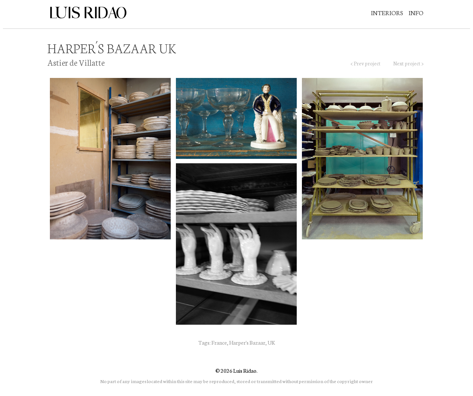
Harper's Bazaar (247, 342)
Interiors (387, 12)
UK (271, 342)
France (219, 342)
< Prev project (366, 63)
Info (416, 12)
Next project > (408, 63)
